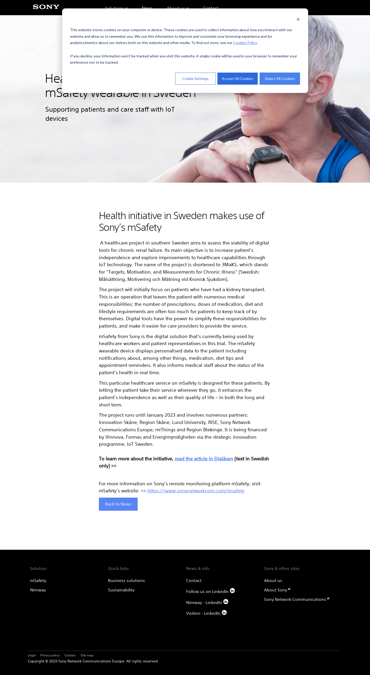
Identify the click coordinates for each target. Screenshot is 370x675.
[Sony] (46, 9)
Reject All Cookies (280, 78)
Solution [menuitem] (38, 568)
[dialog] (185, 50)
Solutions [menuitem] (114, 8)
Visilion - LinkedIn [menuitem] (206, 613)
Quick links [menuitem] (118, 568)
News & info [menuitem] (198, 568)
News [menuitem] (147, 7)
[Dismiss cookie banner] (298, 20)
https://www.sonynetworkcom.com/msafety (195, 490)
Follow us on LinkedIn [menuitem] (210, 591)
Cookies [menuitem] (70, 655)
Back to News (118, 504)
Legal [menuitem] (32, 655)
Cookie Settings (195, 78)
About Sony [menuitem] (275, 589)
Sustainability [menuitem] (121, 589)
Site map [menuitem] (87, 655)
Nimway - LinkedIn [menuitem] (207, 602)
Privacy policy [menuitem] (50, 655)
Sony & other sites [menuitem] (282, 568)
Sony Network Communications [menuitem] (295, 599)
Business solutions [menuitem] (126, 580)
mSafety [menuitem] (38, 580)
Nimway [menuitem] (38, 589)
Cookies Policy (245, 42)
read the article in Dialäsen (204, 458)
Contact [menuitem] (210, 7)
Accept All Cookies (237, 78)
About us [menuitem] (176, 8)
